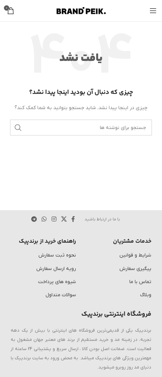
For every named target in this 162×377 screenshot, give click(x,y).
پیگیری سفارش (135, 268)
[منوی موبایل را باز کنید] (153, 11)
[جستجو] (81, 127)
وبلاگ (145, 295)
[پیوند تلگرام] (34, 219)
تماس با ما (140, 281)
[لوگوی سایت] (81, 10)
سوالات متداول (60, 295)
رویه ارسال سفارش (56, 268)
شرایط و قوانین (135, 255)
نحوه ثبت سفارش (57, 255)
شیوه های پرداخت (57, 281)
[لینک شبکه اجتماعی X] (64, 219)
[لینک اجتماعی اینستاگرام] (54, 219)
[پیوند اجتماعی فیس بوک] (73, 219)
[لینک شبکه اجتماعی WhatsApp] (44, 219)
